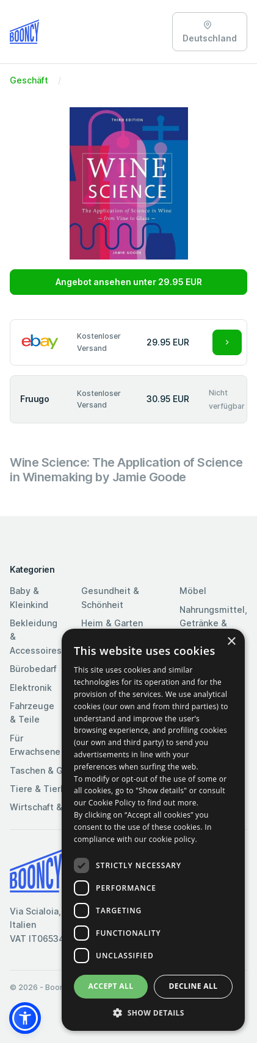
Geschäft (29, 80)
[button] (25, 1018)
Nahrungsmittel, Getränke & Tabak (213, 623)
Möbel (192, 590)
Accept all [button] (111, 986)
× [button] (231, 641)
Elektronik (31, 687)
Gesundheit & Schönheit (110, 597)
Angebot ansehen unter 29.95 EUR (129, 282)
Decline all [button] (193, 986)
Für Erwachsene (35, 745)
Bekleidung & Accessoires (36, 637)
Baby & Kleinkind (29, 597)
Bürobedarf (33, 668)
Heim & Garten (112, 623)
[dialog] (153, 830)
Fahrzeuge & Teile (32, 712)
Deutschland (210, 32)
